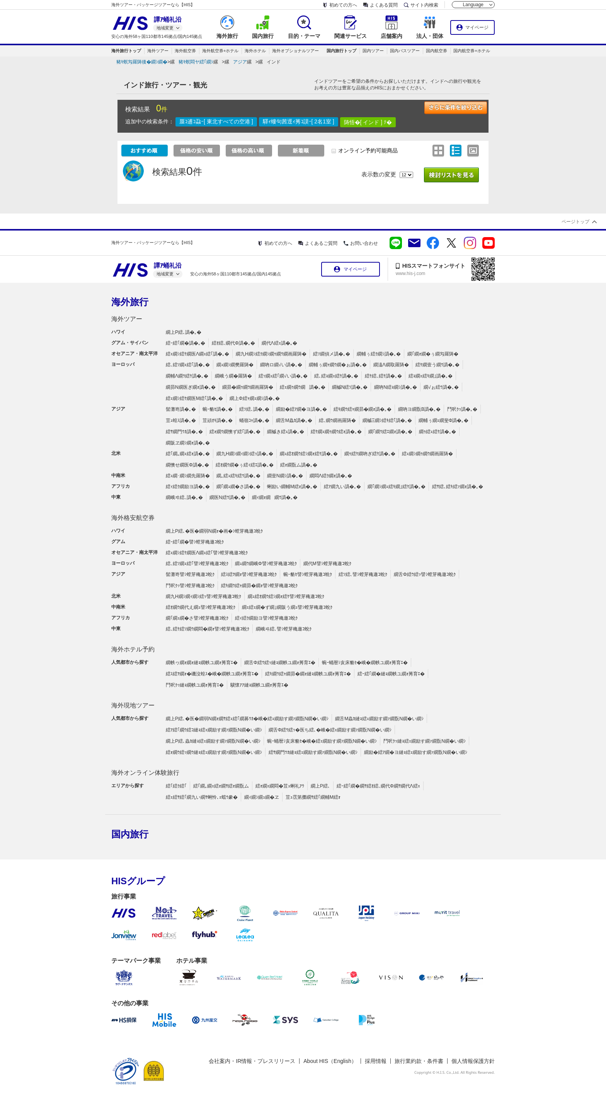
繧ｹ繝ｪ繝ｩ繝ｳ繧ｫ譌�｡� (336, 431)
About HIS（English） (330, 1061)
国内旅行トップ (341, 50)
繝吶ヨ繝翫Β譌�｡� (419, 409)
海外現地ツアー (133, 705)
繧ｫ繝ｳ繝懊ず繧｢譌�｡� (234, 431)
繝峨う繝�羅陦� (233, 376)
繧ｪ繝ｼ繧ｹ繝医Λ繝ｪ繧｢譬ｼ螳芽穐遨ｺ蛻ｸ (207, 552)
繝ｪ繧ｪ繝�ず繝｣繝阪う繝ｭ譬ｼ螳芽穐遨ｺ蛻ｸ (287, 607)
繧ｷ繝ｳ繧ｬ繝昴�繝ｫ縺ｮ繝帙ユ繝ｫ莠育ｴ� (308, 674)
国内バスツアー (405, 50)
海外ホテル (255, 50)
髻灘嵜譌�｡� (181, 409)
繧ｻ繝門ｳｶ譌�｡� (184, 431)
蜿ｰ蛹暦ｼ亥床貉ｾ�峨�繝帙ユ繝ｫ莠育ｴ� (365, 662)
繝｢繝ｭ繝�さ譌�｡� (238, 486)
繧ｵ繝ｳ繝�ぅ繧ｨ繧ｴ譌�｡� (245, 465)
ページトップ (575, 221)
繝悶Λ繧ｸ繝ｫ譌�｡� (331, 475)
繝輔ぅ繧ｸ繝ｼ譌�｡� (379, 354)
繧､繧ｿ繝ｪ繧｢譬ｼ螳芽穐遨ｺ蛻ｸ (197, 563)
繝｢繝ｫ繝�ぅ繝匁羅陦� (432, 354)
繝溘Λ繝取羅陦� (391, 364)
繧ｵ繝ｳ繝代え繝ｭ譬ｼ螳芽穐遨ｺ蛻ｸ (200, 607)
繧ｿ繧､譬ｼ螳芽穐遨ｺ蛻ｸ (363, 574)
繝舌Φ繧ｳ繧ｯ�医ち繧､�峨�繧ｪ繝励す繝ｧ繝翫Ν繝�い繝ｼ (330, 730)
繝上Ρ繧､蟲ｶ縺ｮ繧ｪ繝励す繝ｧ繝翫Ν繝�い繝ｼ (213, 741)
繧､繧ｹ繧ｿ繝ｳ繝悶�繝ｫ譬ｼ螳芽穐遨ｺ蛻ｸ (207, 629)
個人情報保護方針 (473, 1061)
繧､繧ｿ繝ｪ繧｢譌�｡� (188, 364)
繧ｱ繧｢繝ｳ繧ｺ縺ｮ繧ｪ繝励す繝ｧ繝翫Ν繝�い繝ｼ (214, 730)
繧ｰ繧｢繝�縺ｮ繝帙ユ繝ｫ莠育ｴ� (391, 674)
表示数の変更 (378, 174)
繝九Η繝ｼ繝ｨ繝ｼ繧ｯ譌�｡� (244, 453)
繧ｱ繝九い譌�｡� (342, 486)
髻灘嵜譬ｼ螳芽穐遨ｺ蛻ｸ (190, 574)
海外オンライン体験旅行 (145, 772)
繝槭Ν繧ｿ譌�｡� (350, 387)
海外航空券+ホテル (220, 50)
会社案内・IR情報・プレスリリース (252, 1061)
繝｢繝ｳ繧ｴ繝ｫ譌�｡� (390, 431)
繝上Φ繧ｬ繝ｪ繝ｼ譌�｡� (255, 398)
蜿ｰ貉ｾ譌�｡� (218, 409)
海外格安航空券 (133, 517)
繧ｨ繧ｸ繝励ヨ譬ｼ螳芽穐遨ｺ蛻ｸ (266, 618)
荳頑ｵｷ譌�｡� (218, 420)
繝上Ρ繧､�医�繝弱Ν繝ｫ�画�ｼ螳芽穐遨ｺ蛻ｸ (214, 531)
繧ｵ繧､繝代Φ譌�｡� (233, 343)
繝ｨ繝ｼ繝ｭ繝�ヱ (261, 797)
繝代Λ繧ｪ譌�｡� (279, 343)
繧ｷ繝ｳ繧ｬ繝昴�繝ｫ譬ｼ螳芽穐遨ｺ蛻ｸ (259, 585)
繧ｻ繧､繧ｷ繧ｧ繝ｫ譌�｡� (457, 486)
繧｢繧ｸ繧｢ (176, 786)
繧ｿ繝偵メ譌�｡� (331, 354)
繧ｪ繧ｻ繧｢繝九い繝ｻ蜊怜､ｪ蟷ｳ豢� (202, 797)
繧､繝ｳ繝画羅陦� (337, 420)
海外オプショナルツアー (295, 50)
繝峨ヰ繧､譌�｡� (184, 497)
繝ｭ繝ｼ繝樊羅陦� (235, 364)
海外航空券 (185, 50)
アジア (240, 62)
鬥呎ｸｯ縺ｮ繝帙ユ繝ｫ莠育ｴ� (195, 685)
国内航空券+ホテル (471, 50)
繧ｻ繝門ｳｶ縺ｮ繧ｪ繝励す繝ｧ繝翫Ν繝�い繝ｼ (313, 752)
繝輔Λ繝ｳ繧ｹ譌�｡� (187, 376)
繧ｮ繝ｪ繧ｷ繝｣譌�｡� (431, 376)
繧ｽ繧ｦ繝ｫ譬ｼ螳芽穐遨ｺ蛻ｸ (249, 574)
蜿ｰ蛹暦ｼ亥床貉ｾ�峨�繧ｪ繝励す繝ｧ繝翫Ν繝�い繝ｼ (322, 741)
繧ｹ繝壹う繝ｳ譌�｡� (437, 364)
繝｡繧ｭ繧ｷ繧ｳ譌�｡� (238, 475)
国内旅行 (129, 834)
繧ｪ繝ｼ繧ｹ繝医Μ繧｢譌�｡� (194, 398)
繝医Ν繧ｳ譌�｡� (227, 497)
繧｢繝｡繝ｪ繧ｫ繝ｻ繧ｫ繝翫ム (221, 786)
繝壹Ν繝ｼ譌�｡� (285, 475)
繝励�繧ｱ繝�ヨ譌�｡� (301, 409)
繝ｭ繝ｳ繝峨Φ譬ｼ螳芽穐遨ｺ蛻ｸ (266, 563)
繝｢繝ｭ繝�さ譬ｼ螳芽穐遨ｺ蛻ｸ (197, 618)
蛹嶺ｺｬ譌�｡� (254, 420)
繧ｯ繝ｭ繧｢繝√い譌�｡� (283, 376)
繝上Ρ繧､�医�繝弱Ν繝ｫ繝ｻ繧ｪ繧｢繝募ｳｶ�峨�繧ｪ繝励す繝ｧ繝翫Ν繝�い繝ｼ (247, 718)
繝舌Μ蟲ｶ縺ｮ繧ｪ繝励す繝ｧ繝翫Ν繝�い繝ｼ (379, 718)
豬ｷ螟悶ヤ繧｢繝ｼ (196, 62)
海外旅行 (129, 302)
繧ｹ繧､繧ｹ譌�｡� (383, 376)
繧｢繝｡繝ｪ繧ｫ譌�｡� (188, 453)
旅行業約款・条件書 (419, 1061)
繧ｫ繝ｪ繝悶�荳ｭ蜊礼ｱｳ (279, 786)
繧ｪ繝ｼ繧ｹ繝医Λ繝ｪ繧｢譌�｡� (197, 354)
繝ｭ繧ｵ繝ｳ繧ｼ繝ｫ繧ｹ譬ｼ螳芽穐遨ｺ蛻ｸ (286, 596)
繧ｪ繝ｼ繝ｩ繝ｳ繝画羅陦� (427, 453)
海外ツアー (158, 50)
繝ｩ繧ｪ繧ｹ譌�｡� (437, 431)
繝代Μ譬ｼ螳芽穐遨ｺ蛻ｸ (327, 563)
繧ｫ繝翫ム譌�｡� (298, 465)
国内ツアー (373, 50)
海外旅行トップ (126, 50)
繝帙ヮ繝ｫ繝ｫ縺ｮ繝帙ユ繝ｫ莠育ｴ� (202, 662)
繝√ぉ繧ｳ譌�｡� (441, 387)
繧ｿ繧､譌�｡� (254, 409)
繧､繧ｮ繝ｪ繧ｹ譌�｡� (336, 376)
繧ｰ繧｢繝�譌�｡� (185, 343)
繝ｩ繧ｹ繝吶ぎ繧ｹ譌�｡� (369, 453)
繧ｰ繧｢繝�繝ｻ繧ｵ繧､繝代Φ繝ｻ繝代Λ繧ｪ (378, 786)
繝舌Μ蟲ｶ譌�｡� (294, 420)
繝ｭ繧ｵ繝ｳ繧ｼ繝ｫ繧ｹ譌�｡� (309, 453)
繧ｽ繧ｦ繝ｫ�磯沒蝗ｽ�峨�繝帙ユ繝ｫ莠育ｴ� (212, 674)
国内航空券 (436, 50)
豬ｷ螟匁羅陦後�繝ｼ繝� (141, 62)
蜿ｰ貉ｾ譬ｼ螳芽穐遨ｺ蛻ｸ (307, 574)
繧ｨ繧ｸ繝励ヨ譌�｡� (188, 486)
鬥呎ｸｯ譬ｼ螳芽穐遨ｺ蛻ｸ (190, 585)
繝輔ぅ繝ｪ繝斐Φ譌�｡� (444, 420)
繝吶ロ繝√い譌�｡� (281, 364)
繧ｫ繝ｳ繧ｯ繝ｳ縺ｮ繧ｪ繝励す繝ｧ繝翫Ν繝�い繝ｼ (214, 752)
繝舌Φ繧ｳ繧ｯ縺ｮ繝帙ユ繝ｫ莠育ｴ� (279, 662)
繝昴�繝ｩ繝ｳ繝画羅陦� (247, 387)
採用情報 (375, 1061)
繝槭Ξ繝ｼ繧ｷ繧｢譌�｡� (387, 420)
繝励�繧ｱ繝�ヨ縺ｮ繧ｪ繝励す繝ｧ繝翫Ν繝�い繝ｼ (415, 752)
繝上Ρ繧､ (320, 786)
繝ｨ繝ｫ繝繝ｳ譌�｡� (275, 497)
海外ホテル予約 (133, 649)
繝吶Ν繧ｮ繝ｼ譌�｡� (395, 387)
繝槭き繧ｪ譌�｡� (285, 431)
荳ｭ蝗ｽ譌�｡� (181, 420)
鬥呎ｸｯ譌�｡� (462, 409)
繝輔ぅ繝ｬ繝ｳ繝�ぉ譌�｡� (338, 364)
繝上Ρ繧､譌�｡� (183, 332)
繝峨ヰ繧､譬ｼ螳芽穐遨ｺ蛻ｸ (284, 629)
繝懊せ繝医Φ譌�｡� (187, 465)
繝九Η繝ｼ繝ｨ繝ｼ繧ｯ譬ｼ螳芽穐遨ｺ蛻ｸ (203, 596)
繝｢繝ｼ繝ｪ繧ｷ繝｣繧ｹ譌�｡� (397, 486)
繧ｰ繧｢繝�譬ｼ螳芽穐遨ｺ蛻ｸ (195, 542)
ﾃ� (388, 122)
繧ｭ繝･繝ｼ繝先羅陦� (188, 475)
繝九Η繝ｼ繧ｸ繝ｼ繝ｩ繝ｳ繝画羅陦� (271, 354)
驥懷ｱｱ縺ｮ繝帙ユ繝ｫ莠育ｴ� (259, 685)
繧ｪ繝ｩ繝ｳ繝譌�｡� (302, 387)
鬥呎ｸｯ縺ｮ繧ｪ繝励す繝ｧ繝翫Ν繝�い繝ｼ (424, 741)
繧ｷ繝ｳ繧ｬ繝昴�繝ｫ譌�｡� (363, 409)
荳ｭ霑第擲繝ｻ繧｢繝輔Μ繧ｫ (313, 797)
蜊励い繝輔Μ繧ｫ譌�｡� (292, 486)
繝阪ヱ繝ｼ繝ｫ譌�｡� (188, 443)
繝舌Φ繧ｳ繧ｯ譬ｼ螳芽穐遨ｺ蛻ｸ (425, 574)
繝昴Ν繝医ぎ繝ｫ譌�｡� (191, 387)
